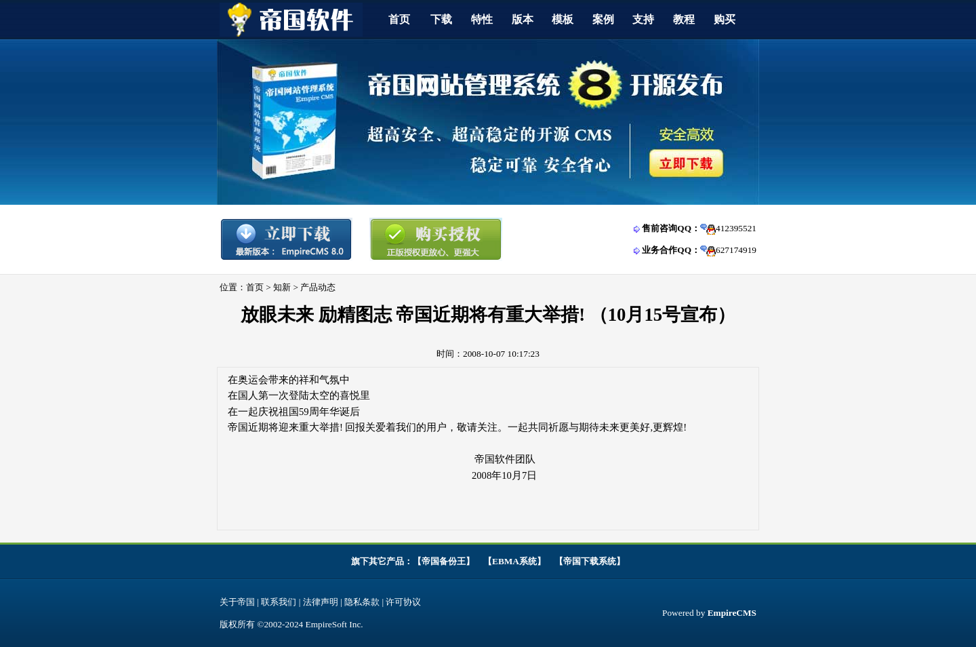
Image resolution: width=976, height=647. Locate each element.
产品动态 (318, 287)
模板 (562, 19)
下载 (441, 19)
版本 (522, 19)
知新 (282, 287)
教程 (684, 19)
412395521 (736, 228)
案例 (603, 19)
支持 (643, 19)
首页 (399, 19)
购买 (724, 19)
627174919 (736, 250)
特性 (482, 19)
